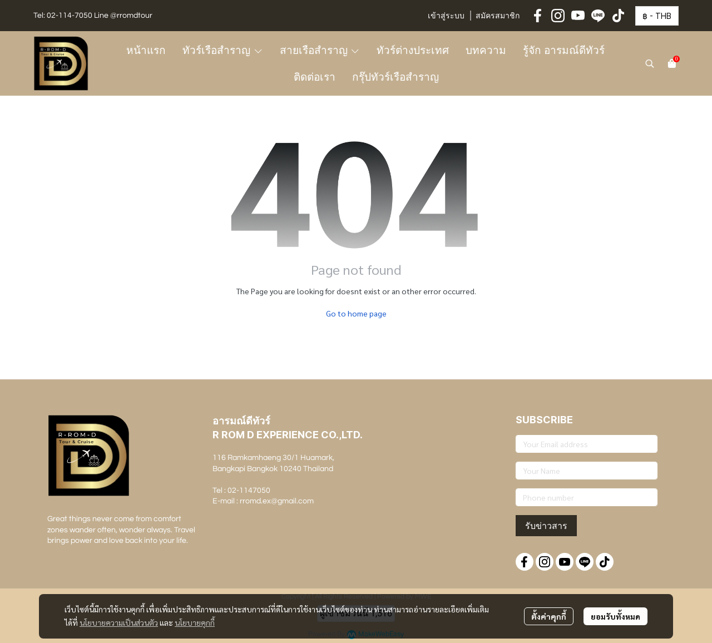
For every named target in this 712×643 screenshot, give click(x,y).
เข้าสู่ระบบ (446, 16)
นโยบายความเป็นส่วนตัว (119, 622)
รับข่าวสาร (546, 525)
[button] (657, 16)
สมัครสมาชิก (498, 16)
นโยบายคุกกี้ (195, 622)
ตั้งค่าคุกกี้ (548, 616)
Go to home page (356, 313)
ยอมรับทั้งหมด (615, 616)
